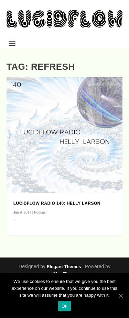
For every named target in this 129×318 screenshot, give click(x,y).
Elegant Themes (64, 266)
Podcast (40, 213)
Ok (64, 306)
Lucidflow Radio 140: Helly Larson (56, 203)
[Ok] (120, 295)
